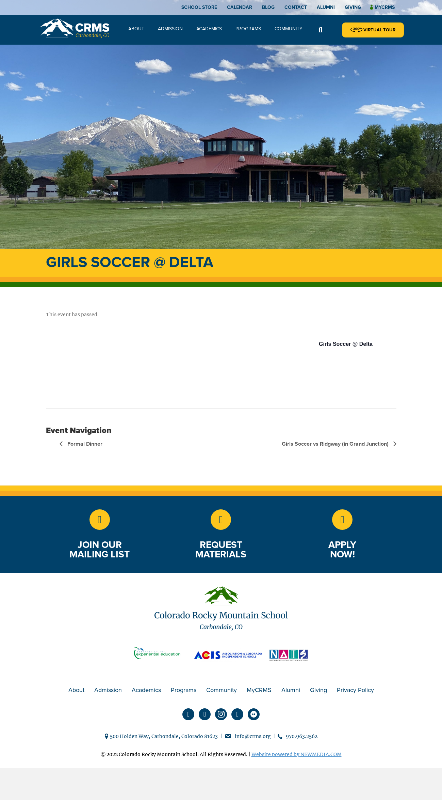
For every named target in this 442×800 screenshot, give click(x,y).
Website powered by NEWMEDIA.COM (296, 754)
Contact (295, 7)
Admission (170, 29)
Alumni (326, 7)
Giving (353, 7)
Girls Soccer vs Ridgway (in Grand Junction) (336, 444)
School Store (199, 7)
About (136, 29)
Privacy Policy (355, 690)
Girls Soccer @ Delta (346, 344)
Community (288, 29)
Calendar (239, 7)
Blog (268, 7)
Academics (209, 29)
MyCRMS (259, 690)
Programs (248, 29)
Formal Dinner (84, 444)
